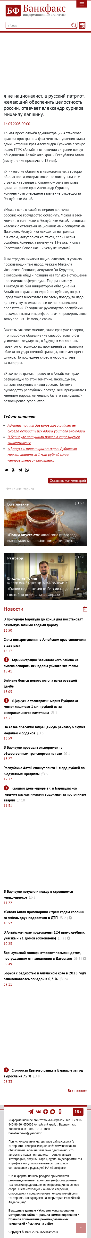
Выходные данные (22, 1210)
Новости (13, 609)
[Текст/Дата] (82, 25)
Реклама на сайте (40, 1223)
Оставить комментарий (68, 480)
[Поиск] (74, 25)
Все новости (77, 1090)
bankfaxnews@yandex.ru (25, 1133)
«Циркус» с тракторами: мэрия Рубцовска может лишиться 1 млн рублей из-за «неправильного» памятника (42, 454)
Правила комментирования (57, 1215)
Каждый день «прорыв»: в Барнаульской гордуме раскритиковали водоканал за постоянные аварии (45, 794)
